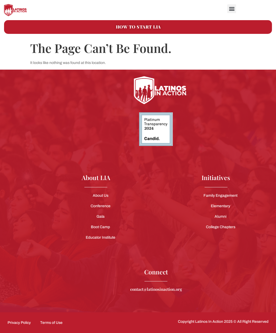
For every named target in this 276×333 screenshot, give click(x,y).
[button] (231, 8)
